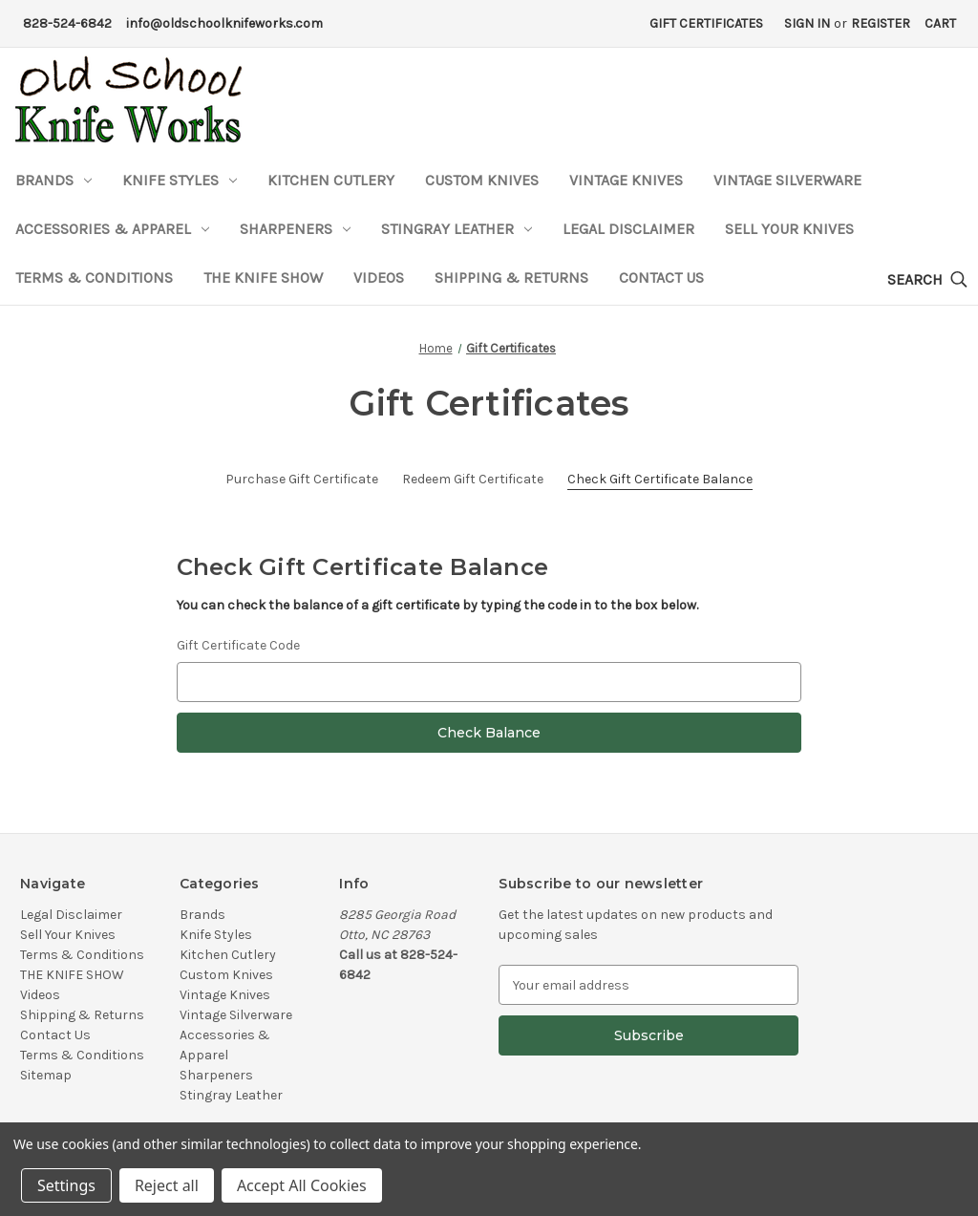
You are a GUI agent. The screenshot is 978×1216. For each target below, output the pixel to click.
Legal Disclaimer (628, 229)
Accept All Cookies (302, 1185)
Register (880, 23)
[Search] (927, 280)
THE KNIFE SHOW (263, 277)
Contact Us (661, 277)
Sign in (807, 23)
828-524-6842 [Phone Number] (67, 23)
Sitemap (46, 1075)
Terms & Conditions (94, 277)
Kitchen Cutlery (330, 180)
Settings (66, 1185)
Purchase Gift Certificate (301, 479)
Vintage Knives (626, 180)
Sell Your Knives (789, 229)
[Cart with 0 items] (940, 23)
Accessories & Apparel (112, 229)
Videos (378, 277)
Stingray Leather (456, 229)
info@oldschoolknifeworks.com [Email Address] (224, 23)
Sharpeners (295, 229)
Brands (53, 180)
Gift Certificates (706, 23)
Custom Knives (482, 180)
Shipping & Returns (511, 277)
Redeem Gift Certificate (472, 479)
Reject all (167, 1185)
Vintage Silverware (787, 180)
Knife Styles (179, 180)
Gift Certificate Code (238, 645)
